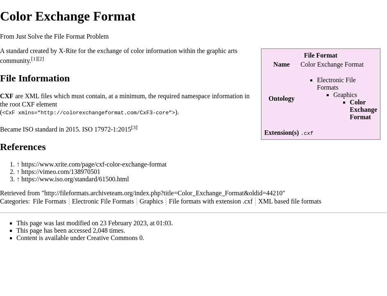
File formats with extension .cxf (211, 200)
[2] (40, 59)
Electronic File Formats (336, 83)
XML (32, 95)
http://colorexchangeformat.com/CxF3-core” (106, 112)
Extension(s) (281, 132)
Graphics (345, 94)
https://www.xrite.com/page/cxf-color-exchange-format (94, 163)
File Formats (49, 200)
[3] (134, 127)
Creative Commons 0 (115, 237)
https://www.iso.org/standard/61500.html (75, 178)
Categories (14, 200)
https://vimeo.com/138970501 (60, 171)
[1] (34, 59)
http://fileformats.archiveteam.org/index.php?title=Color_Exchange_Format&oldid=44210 (163, 192)
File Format (320, 55)
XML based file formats (289, 200)
